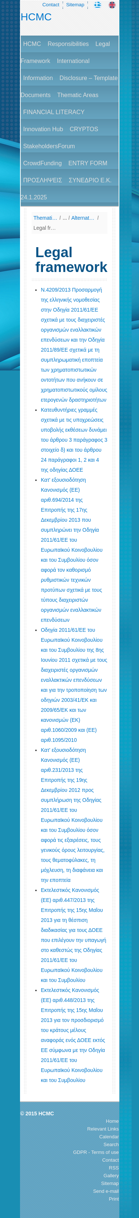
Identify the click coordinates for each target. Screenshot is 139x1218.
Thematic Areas (77, 95)
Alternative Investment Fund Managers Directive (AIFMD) (83, 218)
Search (111, 1144)
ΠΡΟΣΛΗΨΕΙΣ (42, 180)
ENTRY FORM (87, 163)
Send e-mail (106, 1191)
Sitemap (75, 4)
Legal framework (45, 228)
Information (38, 78)
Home (112, 1121)
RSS (114, 1168)
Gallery (111, 1175)
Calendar (109, 1136)
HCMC (36, 17)
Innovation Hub (43, 129)
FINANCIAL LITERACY (54, 112)
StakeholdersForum (49, 146)
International (73, 61)
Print (114, 1199)
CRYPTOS (84, 129)
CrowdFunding (42, 163)
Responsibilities (68, 44)
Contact (50, 4)
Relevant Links (103, 1129)
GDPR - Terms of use (96, 1152)
